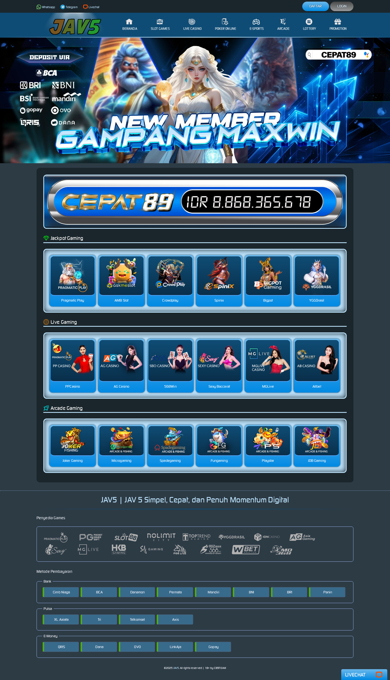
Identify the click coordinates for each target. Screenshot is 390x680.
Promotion (338, 24)
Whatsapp (46, 7)
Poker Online (225, 24)
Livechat (91, 7)
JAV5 (176, 668)
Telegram (69, 7)
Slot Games (160, 24)
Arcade (283, 24)
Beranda (129, 24)
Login (342, 6)
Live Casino (192, 24)
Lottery (309, 24)
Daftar (315, 6)
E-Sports (257, 24)
